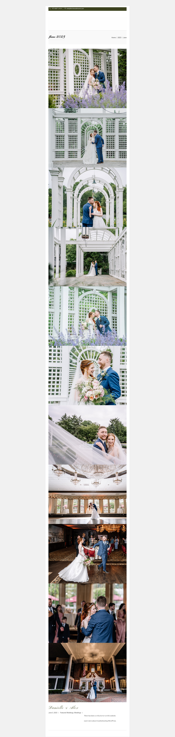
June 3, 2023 (52, 713)
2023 (119, 37)
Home (114, 37)
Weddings (77, 713)
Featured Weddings (67, 713)
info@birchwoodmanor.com (74, 8)
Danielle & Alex (63, 708)
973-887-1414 (58, 8)
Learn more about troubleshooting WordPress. (100, 721)
